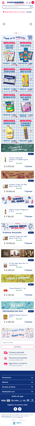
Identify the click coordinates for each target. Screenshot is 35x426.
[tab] (13, 33)
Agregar (30, 166)
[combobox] (18, 7)
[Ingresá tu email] (17, 342)
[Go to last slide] (4, 53)
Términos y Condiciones (6, 416)
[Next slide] (30, 24)
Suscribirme (17, 347)
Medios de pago (17, 396)
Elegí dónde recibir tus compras (17, 12)
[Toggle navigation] (3, 2)
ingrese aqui (20, 417)
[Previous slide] (4, 24)
